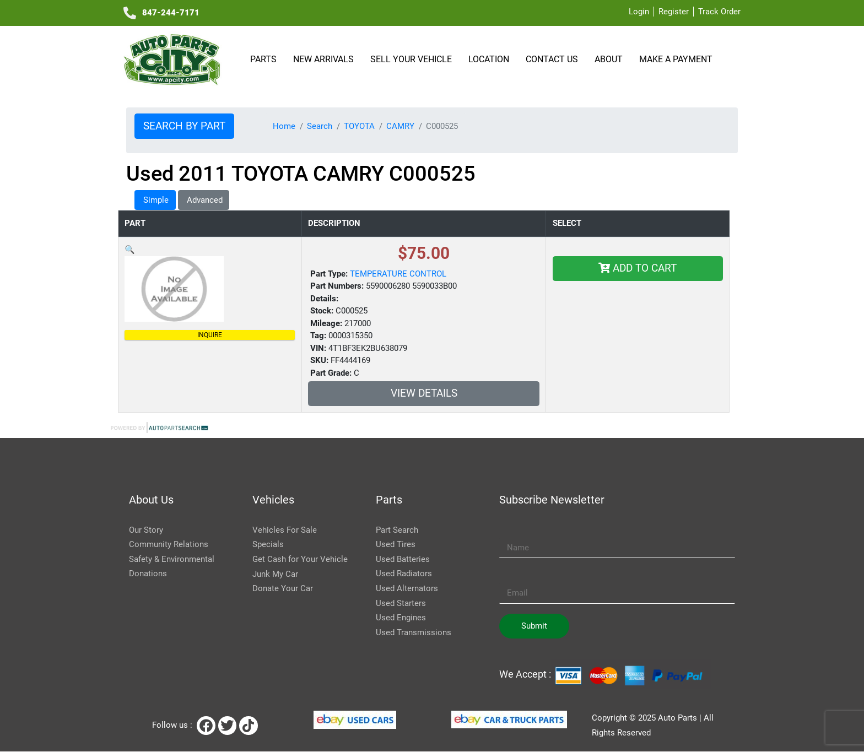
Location (490, 59)
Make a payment (676, 59)
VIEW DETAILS (424, 393)
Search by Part (184, 126)
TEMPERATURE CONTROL (398, 274)
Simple (155, 200)
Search (319, 126)
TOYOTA (359, 126)
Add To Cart (637, 268)
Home (284, 126)
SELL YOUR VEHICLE (412, 59)
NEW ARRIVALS (325, 59)
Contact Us (553, 59)
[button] (130, 250)
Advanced (204, 200)
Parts (265, 59)
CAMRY (400, 126)
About (610, 59)
